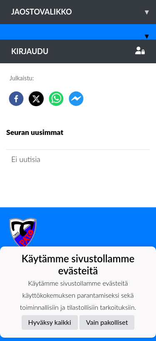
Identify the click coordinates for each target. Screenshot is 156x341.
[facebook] (16, 98)
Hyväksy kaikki (49, 322)
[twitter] (36, 98)
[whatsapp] (56, 98)
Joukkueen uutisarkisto (48, 183)
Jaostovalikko (83, 12)
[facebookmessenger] (76, 98)
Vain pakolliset (107, 322)
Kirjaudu (78, 51)
